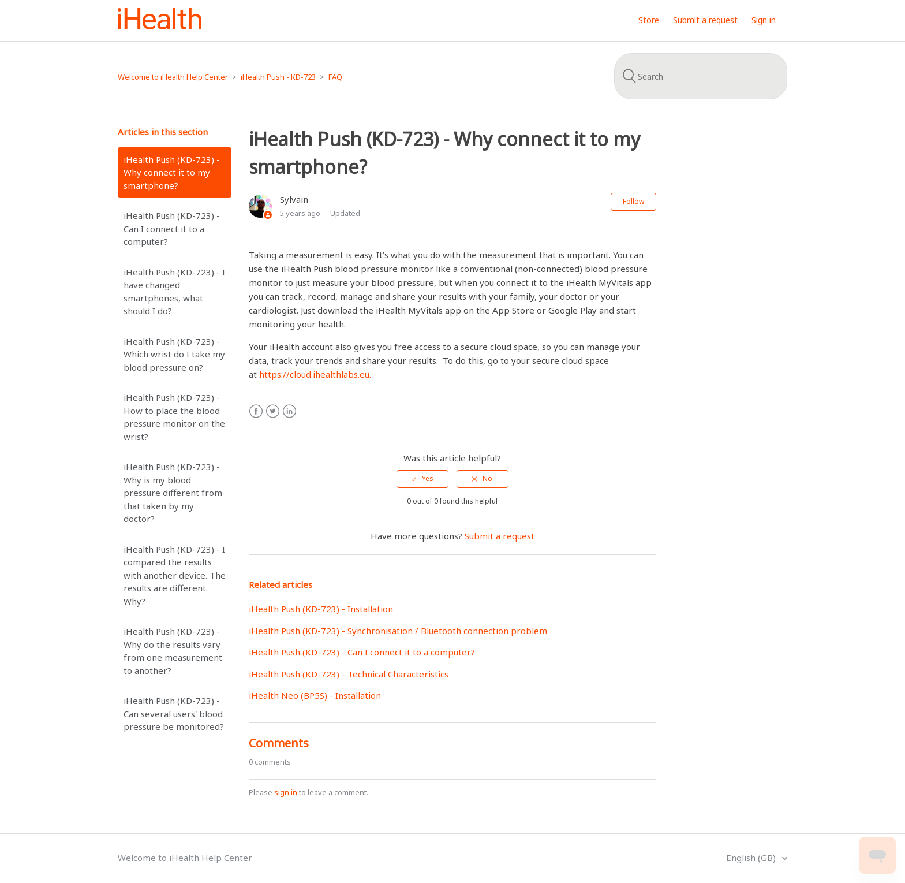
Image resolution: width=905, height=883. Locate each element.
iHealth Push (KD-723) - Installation (321, 608)
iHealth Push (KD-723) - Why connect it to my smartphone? (172, 172)
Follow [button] (633, 201)
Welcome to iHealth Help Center (173, 77)
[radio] (422, 478)
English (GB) (752, 857)
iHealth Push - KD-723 (278, 77)
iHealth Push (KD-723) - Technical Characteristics (348, 674)
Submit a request (705, 19)
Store (648, 19)
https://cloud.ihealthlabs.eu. (315, 374)
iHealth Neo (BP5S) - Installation (315, 695)
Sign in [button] (763, 19)
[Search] (700, 76)
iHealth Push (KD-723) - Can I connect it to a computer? (172, 228)
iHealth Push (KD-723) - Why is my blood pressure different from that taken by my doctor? (173, 492)
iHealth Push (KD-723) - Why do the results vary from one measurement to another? (173, 650)
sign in (285, 792)
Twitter (272, 411)
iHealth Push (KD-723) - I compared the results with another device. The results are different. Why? (175, 575)
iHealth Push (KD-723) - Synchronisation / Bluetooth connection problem (398, 630)
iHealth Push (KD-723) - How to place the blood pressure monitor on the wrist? (174, 417)
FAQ (335, 77)
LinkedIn (289, 411)
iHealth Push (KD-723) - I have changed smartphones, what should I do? (174, 291)
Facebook (256, 411)
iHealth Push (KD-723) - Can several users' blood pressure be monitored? (174, 713)
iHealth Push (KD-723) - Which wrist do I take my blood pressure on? (174, 354)
